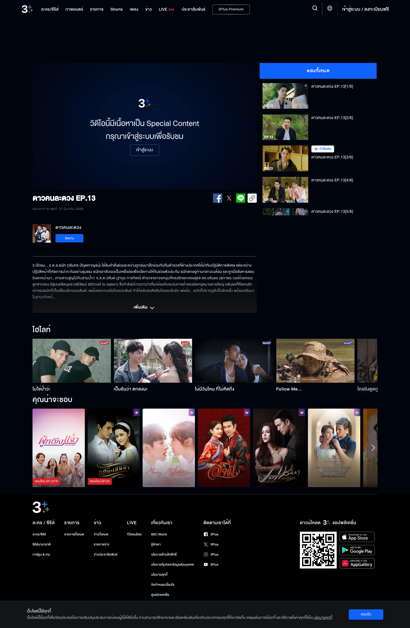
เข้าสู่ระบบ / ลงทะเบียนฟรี (365, 9)
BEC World (159, 534)
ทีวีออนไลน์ (134, 534)
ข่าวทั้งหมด (101, 534)
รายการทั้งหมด (74, 534)
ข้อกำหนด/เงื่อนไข (163, 584)
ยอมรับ (366, 614)
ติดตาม (69, 238)
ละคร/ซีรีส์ (39, 534)
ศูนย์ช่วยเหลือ (160, 595)
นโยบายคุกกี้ (159, 574)
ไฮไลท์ (41, 330)
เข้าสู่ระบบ (144, 150)
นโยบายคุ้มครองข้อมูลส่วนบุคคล (172, 564)
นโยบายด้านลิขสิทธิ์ (164, 554)
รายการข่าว (101, 544)
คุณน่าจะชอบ (52, 400)
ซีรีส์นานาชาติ (41, 544)
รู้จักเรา (156, 544)
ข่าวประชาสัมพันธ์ (105, 554)
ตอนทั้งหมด (318, 70)
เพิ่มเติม (145, 308)
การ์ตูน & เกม (41, 554)
